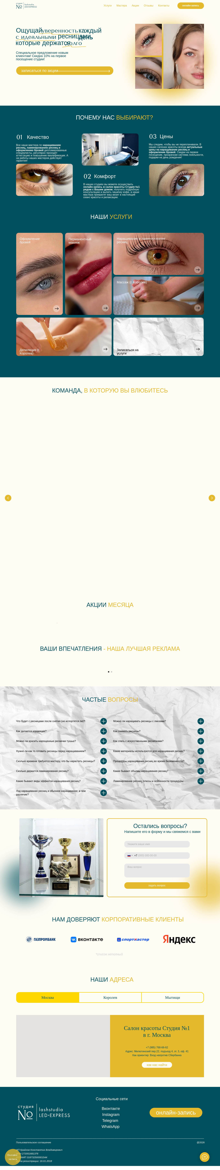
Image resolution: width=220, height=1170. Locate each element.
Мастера (121, 5)
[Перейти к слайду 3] (111, 575)
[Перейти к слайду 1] (105, 575)
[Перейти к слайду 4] (114, 575)
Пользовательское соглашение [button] (33, 1146)
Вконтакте (111, 1112)
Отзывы (148, 5)
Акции (135, 5)
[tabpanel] (110, 1050)
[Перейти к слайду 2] (108, 575)
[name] (157, 848)
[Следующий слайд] (212, 444)
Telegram (110, 1124)
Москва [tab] (47, 1001)
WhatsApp (111, 1130)
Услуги (108, 5)
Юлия (27, 457)
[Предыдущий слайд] (8, 444)
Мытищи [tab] (172, 1001)
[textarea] (157, 874)
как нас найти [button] (157, 1069)
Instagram (111, 1118)
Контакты (163, 5)
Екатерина (82, 457)
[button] (197, 269)
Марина (175, 457)
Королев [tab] (110, 1001)
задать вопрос (157, 889)
